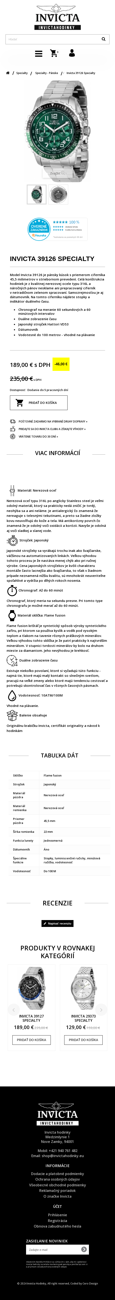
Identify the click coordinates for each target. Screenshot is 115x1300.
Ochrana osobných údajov (57, 1179)
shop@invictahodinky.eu (63, 1155)
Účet (57, 1206)
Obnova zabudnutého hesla (57, 1226)
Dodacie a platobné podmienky (57, 1173)
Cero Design (90, 1283)
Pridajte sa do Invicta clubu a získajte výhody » (52, 429)
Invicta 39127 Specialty (31, 1018)
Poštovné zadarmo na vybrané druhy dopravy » (53, 421)
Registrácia (57, 1220)
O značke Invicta (57, 1196)
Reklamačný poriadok (57, 1190)
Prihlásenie (57, 1214)
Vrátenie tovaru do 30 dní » (38, 436)
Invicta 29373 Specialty (83, 1018)
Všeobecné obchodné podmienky (57, 1185)
